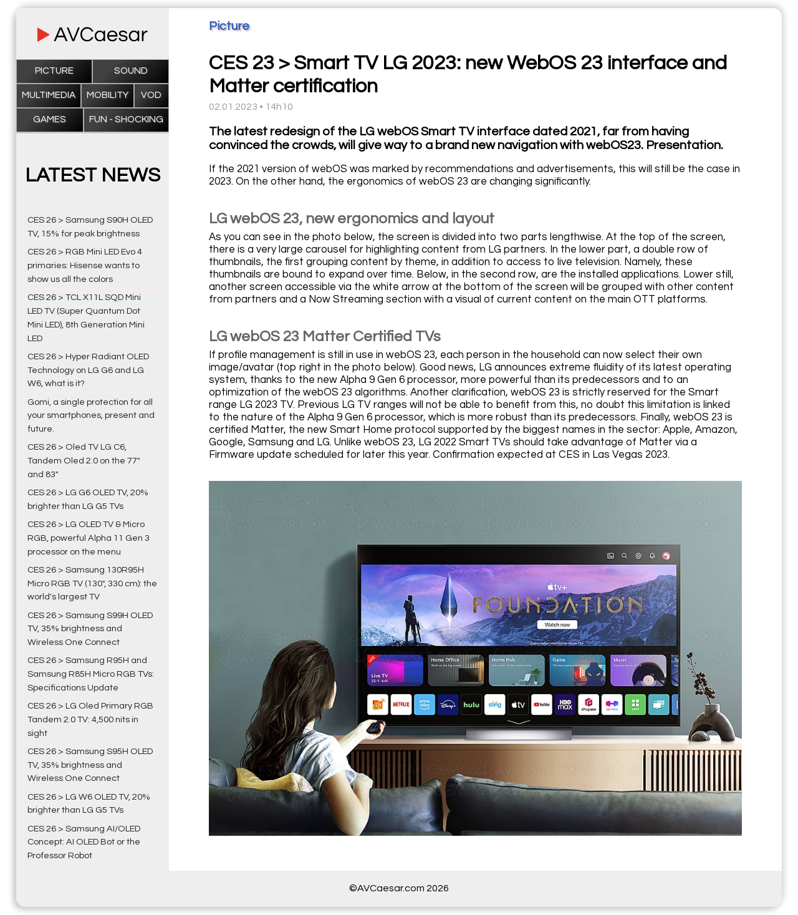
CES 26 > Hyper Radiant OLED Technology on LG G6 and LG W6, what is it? (88, 370)
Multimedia (48, 95)
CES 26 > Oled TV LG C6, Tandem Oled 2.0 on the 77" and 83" (83, 460)
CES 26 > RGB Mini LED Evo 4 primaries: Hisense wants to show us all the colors (84, 265)
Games (49, 119)
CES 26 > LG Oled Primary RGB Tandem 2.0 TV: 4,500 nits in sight (90, 719)
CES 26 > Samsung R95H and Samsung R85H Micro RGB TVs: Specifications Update (90, 674)
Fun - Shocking (126, 119)
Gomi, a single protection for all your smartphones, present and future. (91, 415)
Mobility (107, 95)
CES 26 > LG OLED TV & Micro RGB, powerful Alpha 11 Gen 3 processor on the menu (88, 538)
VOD (151, 95)
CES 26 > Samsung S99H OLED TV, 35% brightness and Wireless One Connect (90, 629)
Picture (54, 70)
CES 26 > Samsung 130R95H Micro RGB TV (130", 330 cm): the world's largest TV (92, 583)
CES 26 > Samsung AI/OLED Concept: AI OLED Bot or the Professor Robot (83, 842)
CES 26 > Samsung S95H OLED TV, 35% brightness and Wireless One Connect (90, 765)
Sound (131, 70)
